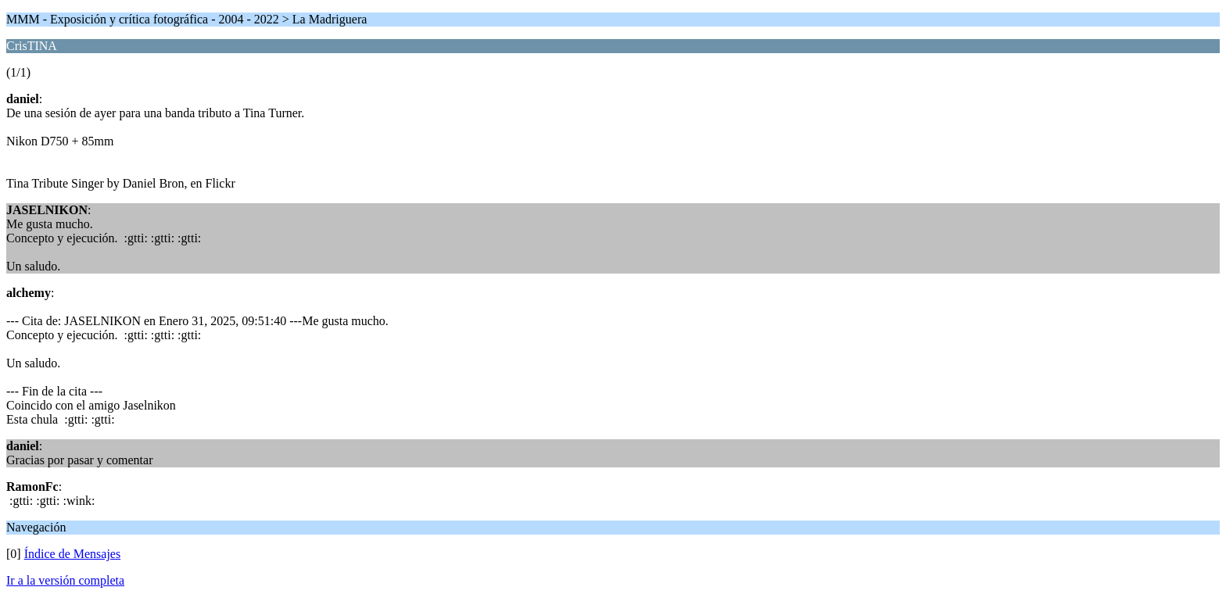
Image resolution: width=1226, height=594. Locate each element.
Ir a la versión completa (65, 580)
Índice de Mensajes (72, 553)
